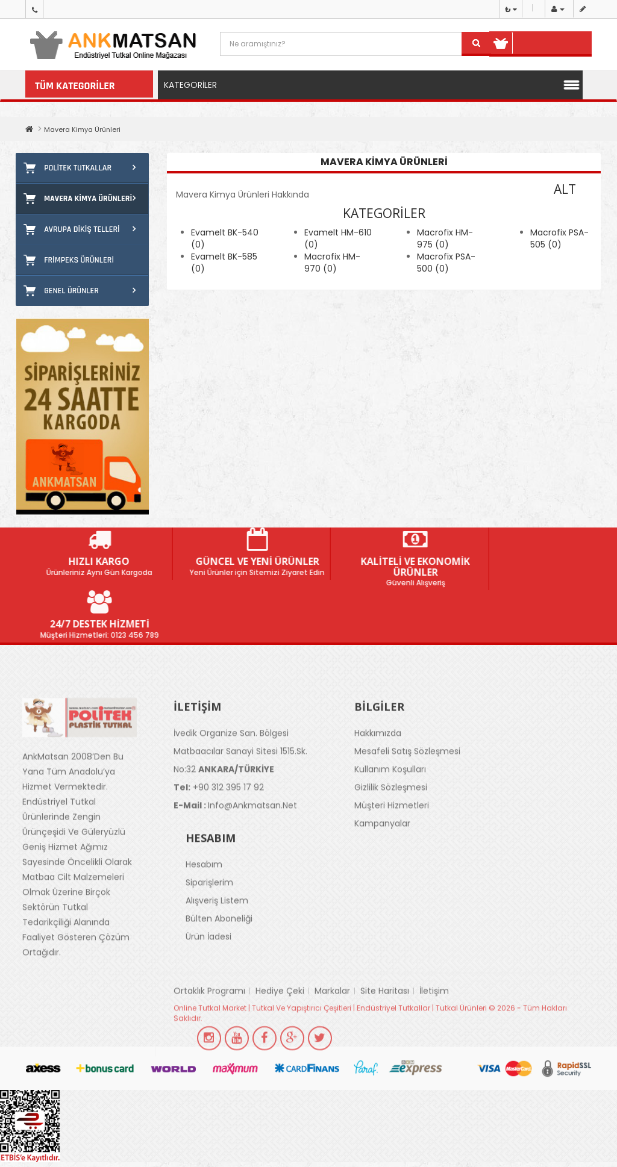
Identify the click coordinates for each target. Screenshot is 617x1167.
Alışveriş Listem (217, 931)
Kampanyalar (382, 854)
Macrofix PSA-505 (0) (559, 238)
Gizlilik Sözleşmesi (390, 818)
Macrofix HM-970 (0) (332, 263)
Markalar (332, 1021)
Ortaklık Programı (209, 1021)
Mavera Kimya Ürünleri (82, 129)
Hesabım (204, 895)
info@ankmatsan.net (235, 836)
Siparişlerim (209, 913)
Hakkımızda (377, 764)
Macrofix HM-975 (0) (445, 238)
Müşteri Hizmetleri (391, 836)
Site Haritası (384, 1021)
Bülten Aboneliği (219, 949)
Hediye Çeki (279, 1021)
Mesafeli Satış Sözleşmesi (407, 782)
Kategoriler (190, 85)
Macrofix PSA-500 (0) (446, 263)
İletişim (434, 1021)
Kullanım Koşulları (390, 800)
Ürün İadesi (208, 967)
